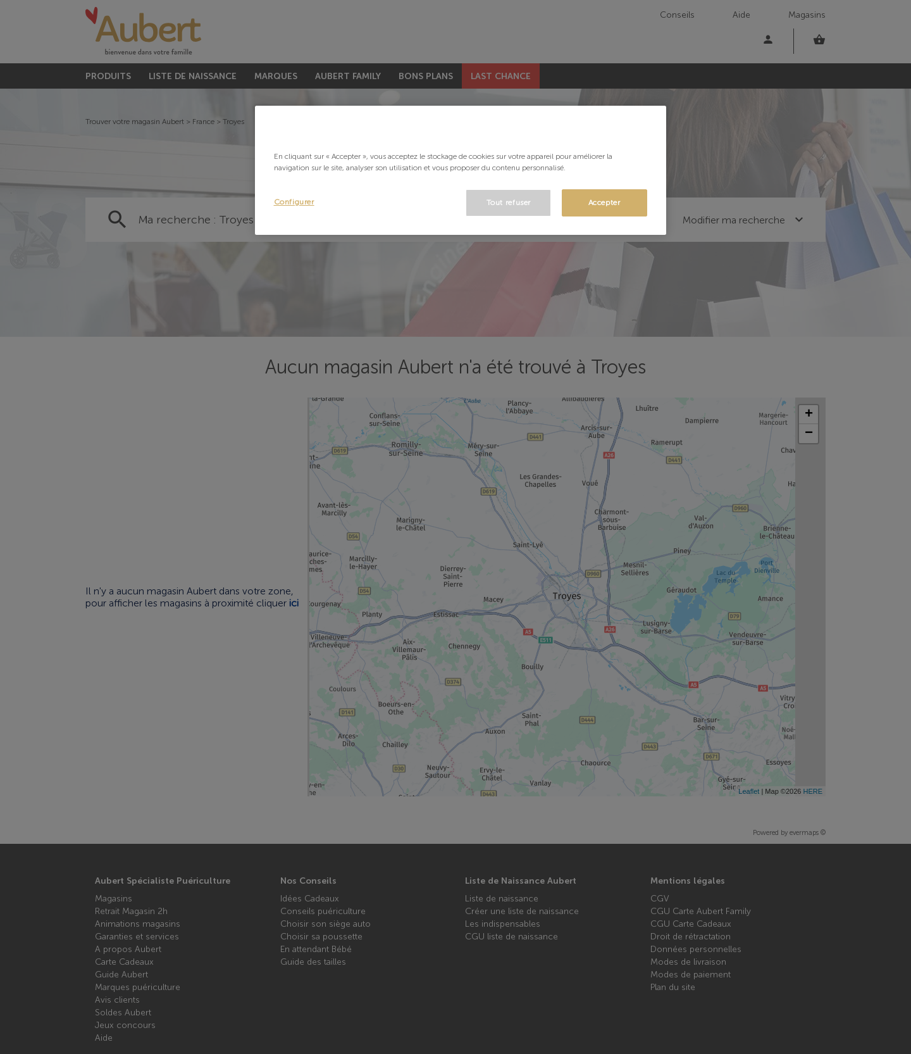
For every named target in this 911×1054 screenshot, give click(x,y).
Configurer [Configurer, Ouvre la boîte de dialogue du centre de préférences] (294, 202)
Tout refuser (508, 202)
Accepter (604, 202)
